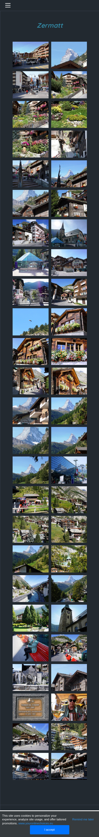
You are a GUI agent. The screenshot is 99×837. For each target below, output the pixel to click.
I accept (49, 829)
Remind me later (83, 819)
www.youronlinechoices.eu (35, 823)
